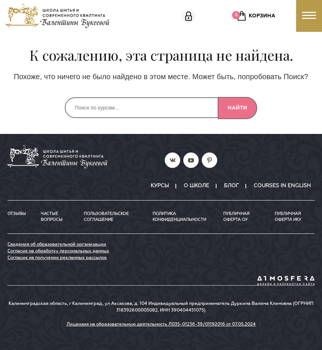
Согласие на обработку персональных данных (58, 251)
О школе (196, 185)
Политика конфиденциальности (179, 217)
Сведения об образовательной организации (56, 244)
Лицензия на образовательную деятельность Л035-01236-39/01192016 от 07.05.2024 (161, 324)
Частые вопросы (52, 217)
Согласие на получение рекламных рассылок (57, 258)
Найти (237, 108)
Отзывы (16, 214)
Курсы (160, 185)
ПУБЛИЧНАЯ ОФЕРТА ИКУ (288, 217)
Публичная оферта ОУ (236, 217)
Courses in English (282, 185)
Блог (231, 185)
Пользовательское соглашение (106, 217)
